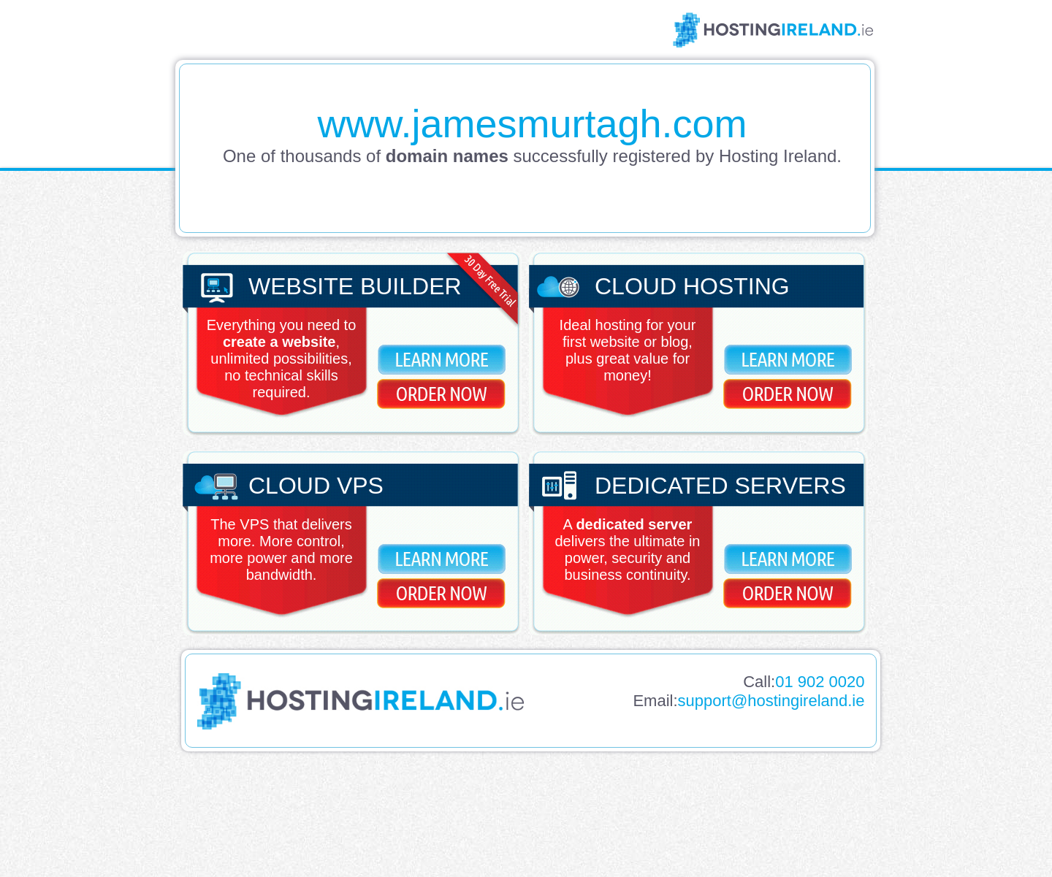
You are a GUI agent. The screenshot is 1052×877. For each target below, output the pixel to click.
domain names (447, 156)
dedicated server (634, 524)
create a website (279, 342)
